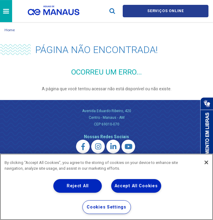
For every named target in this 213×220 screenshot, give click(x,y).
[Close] (206, 162)
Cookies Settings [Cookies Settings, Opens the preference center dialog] (106, 207)
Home (10, 30)
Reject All (78, 185)
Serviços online (165, 11)
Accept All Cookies (136, 185)
